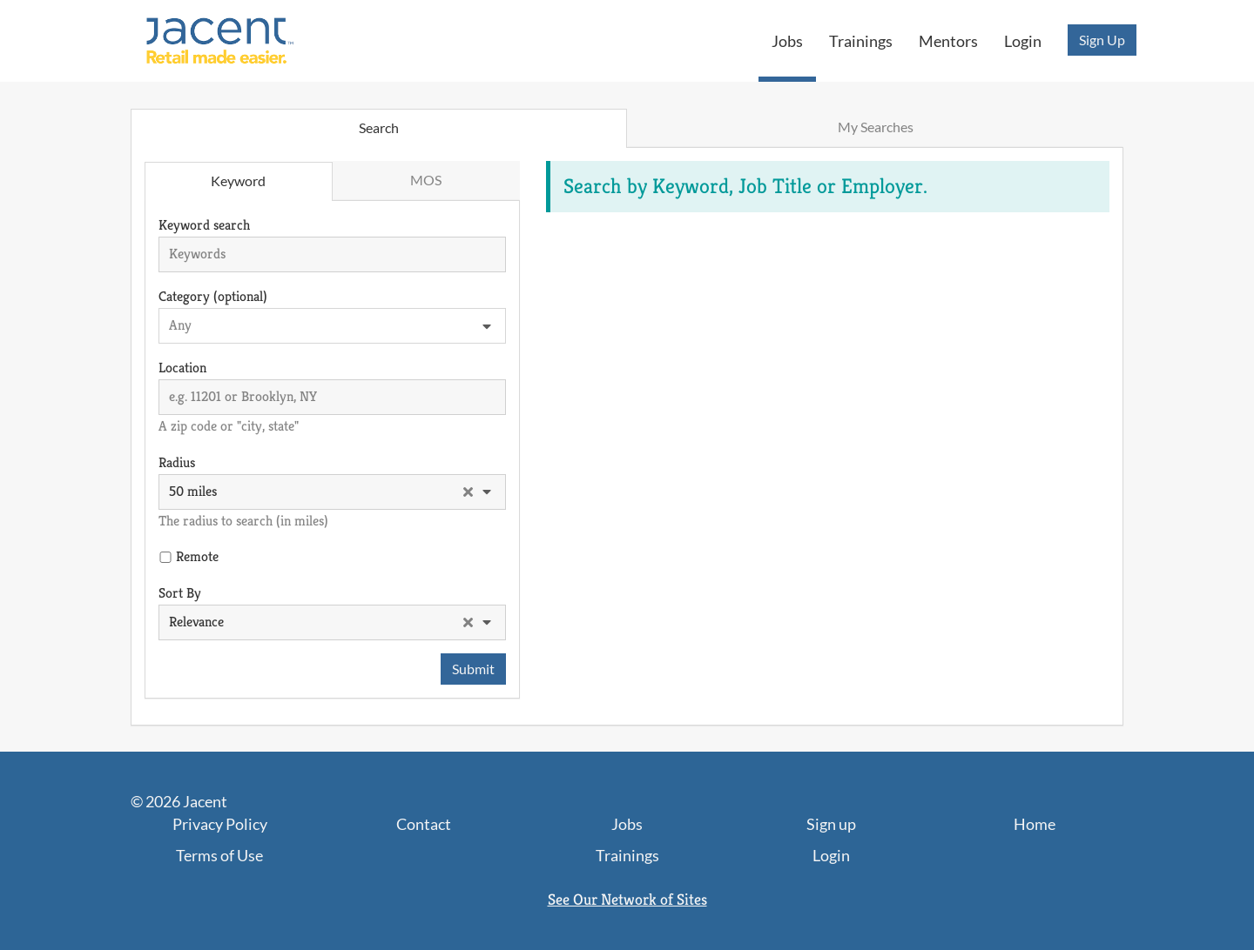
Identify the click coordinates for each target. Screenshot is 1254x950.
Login (1023, 40)
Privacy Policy (219, 823)
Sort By (179, 593)
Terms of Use (219, 855)
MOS (426, 179)
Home (1034, 823)
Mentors (948, 40)
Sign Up (1102, 39)
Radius (176, 462)
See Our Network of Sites (627, 899)
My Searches (876, 126)
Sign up (831, 823)
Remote (197, 556)
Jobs (787, 40)
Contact (423, 823)
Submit (473, 668)
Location (182, 367)
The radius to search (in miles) (243, 521)
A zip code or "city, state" (228, 426)
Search (379, 127)
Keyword (238, 180)
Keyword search (204, 225)
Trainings (861, 40)
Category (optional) (212, 296)
